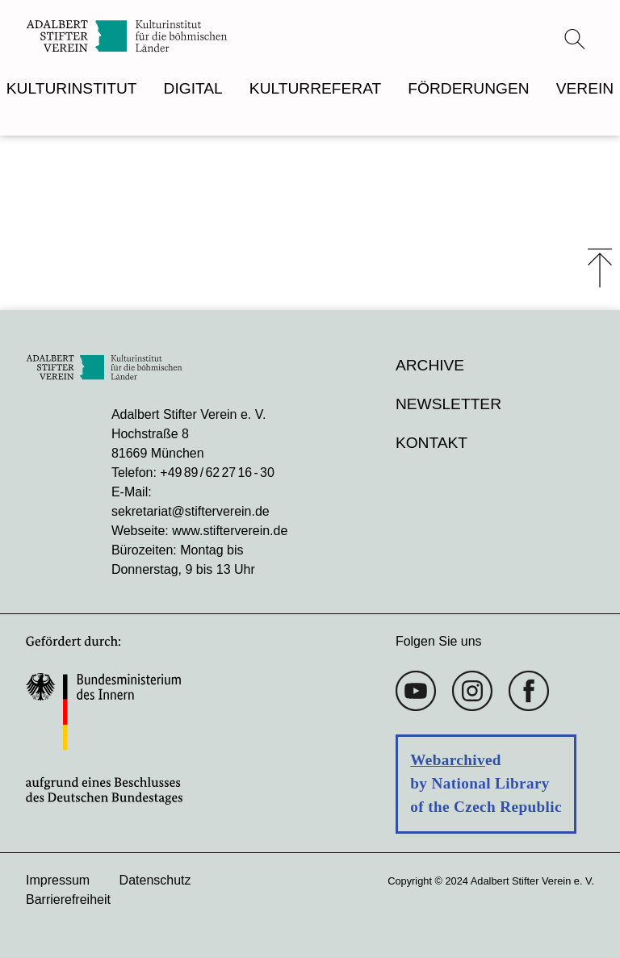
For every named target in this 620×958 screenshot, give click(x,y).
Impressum (58, 880)
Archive (430, 365)
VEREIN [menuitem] (585, 88)
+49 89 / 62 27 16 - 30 (217, 472)
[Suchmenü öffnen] (574, 38)
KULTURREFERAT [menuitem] (315, 88)
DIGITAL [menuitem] (193, 88)
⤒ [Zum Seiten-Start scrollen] (599, 268)
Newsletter (448, 403)
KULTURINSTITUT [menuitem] (71, 88)
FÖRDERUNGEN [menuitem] (468, 88)
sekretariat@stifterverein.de (190, 511)
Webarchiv (447, 759)
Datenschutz (155, 880)
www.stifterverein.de (229, 531)
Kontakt (431, 442)
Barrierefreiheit (68, 899)
